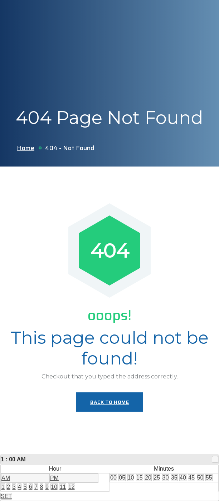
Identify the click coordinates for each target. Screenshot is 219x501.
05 (122, 478)
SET (6, 496)
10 (54, 487)
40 (183, 478)
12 (71, 487)
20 (148, 478)
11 (62, 487)
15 (139, 478)
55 (209, 478)
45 (191, 478)
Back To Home (109, 402)
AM (5, 478)
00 (113, 478)
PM (54, 478)
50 (200, 478)
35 (174, 478)
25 (157, 478)
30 (165, 478)
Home (25, 148)
